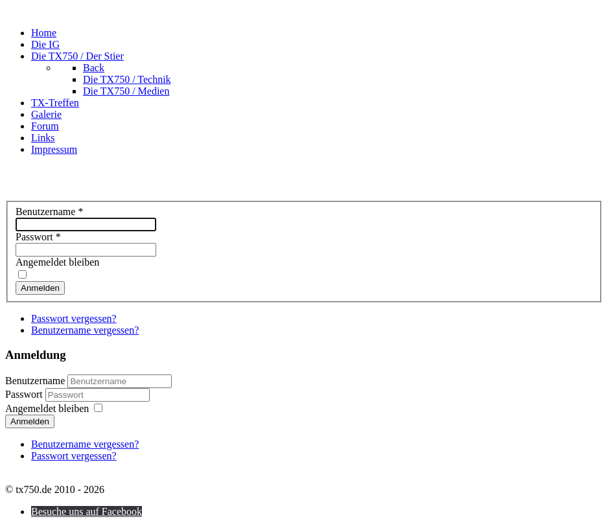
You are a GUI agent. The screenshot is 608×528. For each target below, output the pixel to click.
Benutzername (49, 211)
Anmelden (40, 288)
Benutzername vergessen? (85, 330)
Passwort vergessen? (74, 318)
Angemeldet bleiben (57, 262)
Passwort (38, 236)
